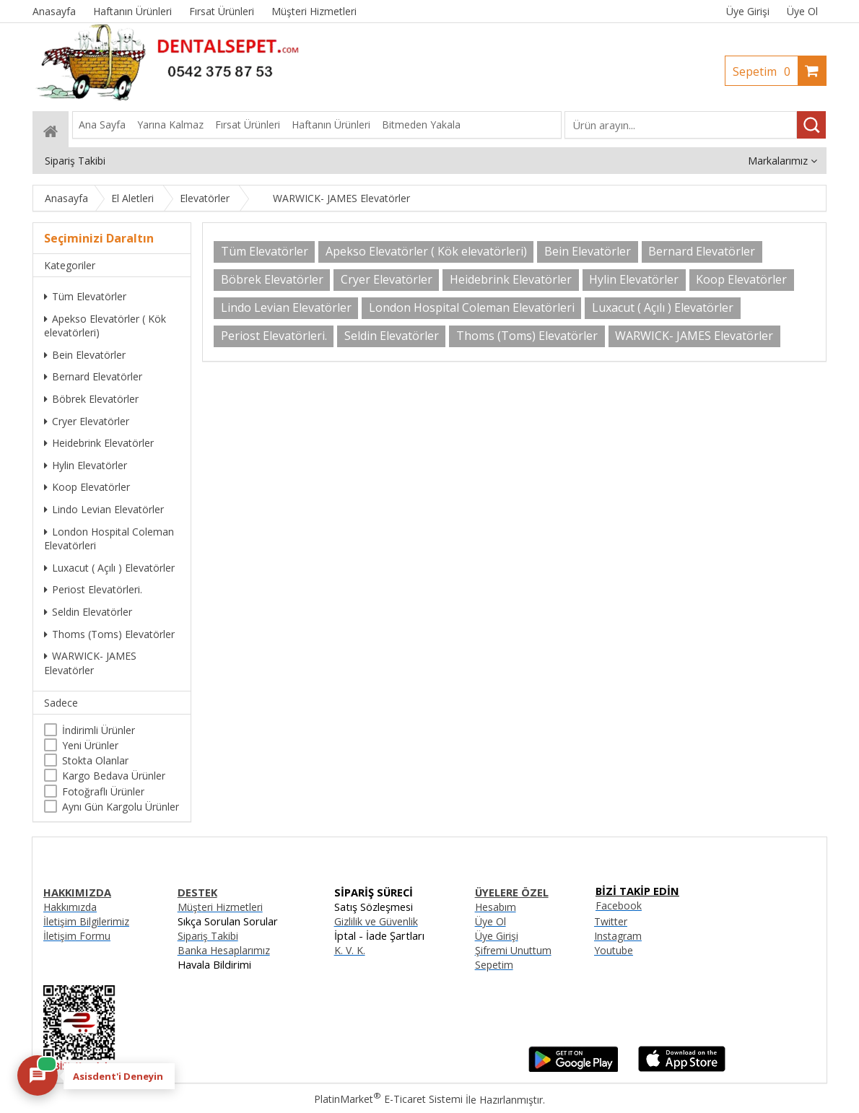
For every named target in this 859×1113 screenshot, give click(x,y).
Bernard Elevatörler (93, 376)
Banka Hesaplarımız (224, 950)
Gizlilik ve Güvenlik (376, 921)
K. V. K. (349, 950)
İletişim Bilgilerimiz (86, 921)
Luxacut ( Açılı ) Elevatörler (109, 568)
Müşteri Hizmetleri (220, 907)
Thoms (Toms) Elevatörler (109, 634)
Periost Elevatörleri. (93, 589)
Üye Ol (802, 11)
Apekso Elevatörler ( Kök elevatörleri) (105, 326)
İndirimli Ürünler (98, 730)
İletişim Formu (76, 936)
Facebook (619, 905)
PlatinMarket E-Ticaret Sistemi (388, 1099)
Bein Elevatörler (85, 355)
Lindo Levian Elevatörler (104, 509)
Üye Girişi (747, 11)
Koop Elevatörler (87, 487)
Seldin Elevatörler (88, 612)
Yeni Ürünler (90, 745)
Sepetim (765, 71)
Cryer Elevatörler (86, 421)
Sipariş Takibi (208, 936)
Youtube (613, 950)
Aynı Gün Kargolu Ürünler (120, 806)
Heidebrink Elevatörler (99, 443)
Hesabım (495, 907)
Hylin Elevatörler (85, 465)
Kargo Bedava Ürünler (113, 775)
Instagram (618, 936)
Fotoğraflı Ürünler (103, 791)
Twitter (610, 921)
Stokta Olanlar (95, 760)
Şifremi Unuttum (513, 950)
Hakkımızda (70, 907)
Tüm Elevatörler (85, 296)
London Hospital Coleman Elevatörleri (109, 539)
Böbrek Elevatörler (91, 399)
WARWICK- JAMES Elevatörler (90, 663)
